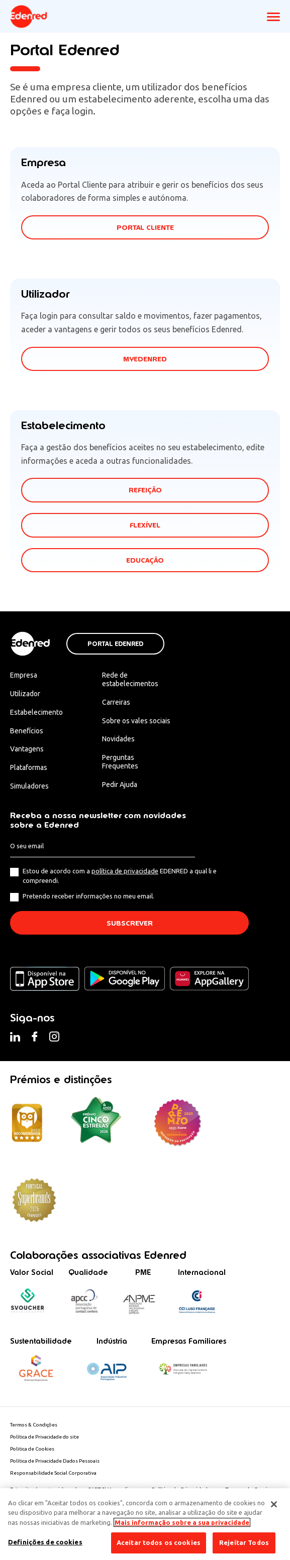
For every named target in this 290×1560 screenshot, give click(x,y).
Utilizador (25, 694)
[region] (145, 1524)
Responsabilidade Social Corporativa (53, 1473)
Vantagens (27, 749)
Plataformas (28, 767)
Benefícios (26, 731)
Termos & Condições (33, 1424)
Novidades (118, 739)
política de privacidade (124, 870)
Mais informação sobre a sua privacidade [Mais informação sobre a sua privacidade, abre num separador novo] (182, 1522)
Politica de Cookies (32, 1449)
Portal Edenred (115, 644)
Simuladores (29, 786)
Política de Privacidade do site (44, 1437)
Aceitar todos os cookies (159, 1542)
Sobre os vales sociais (136, 721)
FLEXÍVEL (145, 525)
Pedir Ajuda (119, 785)
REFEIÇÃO (145, 490)
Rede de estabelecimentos (130, 679)
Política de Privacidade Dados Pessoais (55, 1461)
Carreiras (116, 702)
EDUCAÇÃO (145, 560)
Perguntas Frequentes (120, 761)
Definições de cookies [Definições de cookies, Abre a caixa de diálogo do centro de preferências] (45, 1541)
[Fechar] (274, 1504)
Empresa (23, 675)
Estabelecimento (36, 712)
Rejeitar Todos (244, 1542)
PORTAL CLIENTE (145, 227)
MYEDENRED (145, 359)
